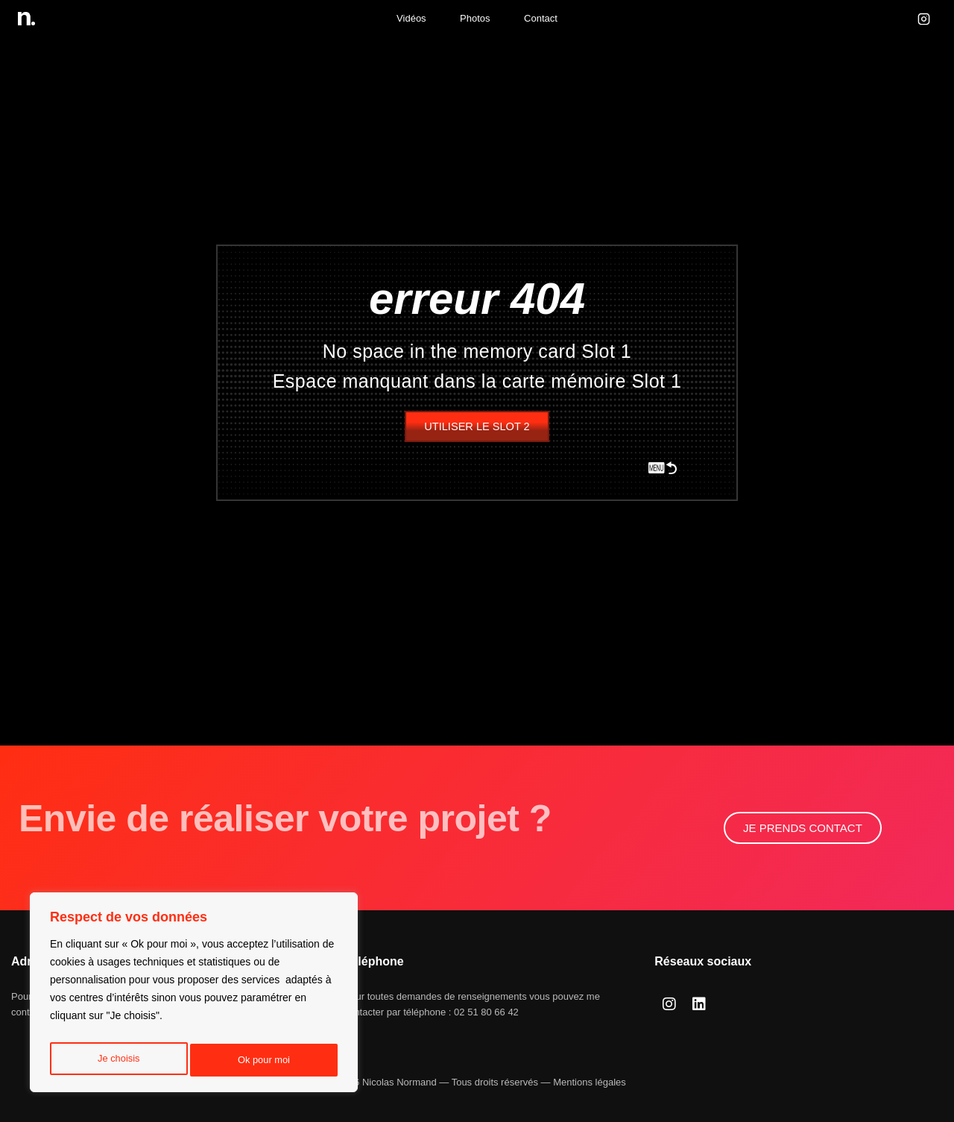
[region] (194, 996)
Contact (540, 18)
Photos (475, 18)
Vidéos (411, 18)
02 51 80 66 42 (486, 1012)
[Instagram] (923, 18)
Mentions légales (589, 1082)
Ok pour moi (264, 1060)
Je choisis (117, 1060)
